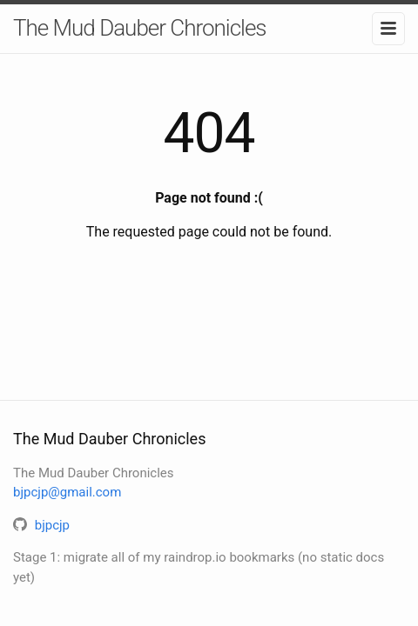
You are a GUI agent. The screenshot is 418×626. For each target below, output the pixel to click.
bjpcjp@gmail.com (67, 492)
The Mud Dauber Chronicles (139, 28)
